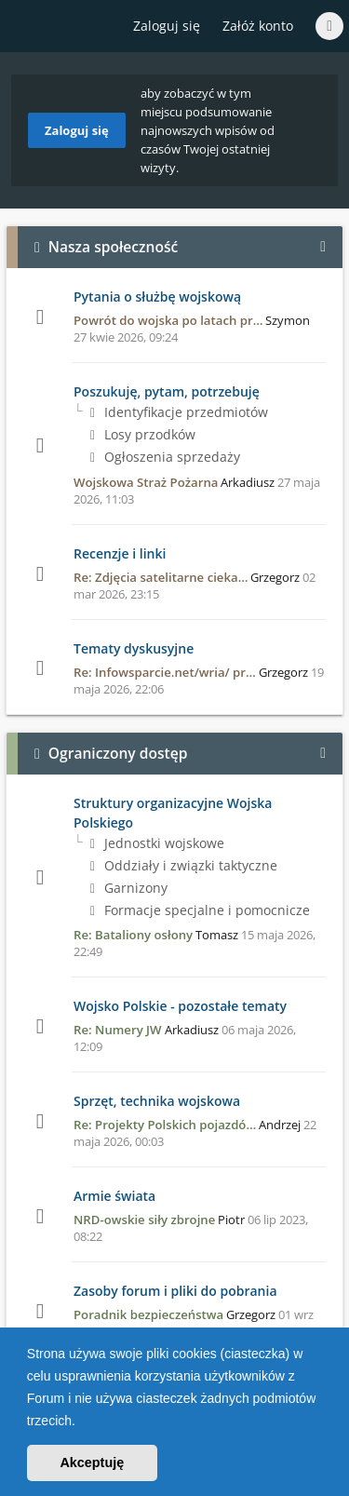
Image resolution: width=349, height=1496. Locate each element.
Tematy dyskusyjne (134, 648)
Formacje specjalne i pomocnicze (200, 910)
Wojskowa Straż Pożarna (146, 482)
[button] (82, 1422)
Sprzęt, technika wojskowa (157, 1101)
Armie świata (114, 1196)
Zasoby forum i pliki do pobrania (175, 1291)
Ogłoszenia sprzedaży (165, 456)
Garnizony (129, 887)
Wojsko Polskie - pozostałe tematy (180, 1006)
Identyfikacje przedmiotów (179, 412)
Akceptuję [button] (92, 1462)
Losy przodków (142, 434)
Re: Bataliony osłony (133, 934)
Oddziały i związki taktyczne (183, 865)
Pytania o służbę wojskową (157, 296)
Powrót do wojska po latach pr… (168, 320)
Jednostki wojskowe (157, 843)
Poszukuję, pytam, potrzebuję (167, 391)
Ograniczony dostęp (118, 753)
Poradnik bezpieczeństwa (148, 1314)
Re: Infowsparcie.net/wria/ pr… (165, 672)
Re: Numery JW (118, 1029)
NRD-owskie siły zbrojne (144, 1219)
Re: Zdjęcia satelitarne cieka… (161, 577)
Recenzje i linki (120, 553)
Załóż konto (257, 25)
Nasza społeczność (113, 246)
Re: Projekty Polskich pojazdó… (165, 1124)
